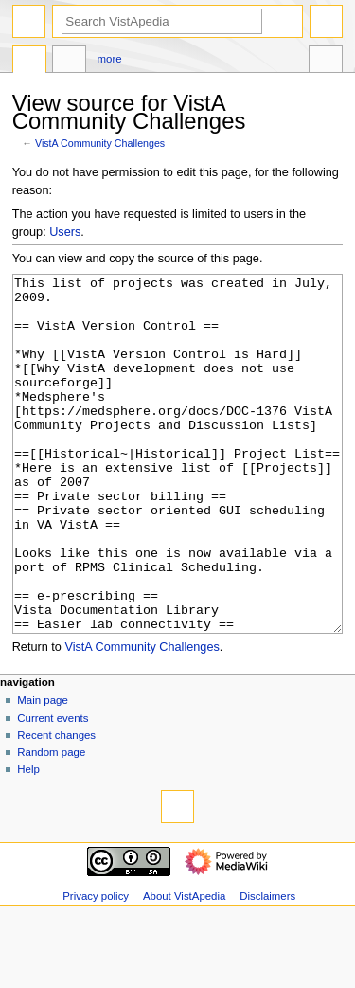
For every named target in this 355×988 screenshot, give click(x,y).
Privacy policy (95, 967)
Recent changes (56, 806)
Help (28, 840)
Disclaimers (267, 967)
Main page (42, 771)
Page (29, 61)
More (110, 58)
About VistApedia (184, 967)
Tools (326, 61)
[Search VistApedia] (162, 21)
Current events (52, 789)
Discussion (69, 61)
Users (64, 232)
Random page (51, 823)
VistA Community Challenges (100, 143)
